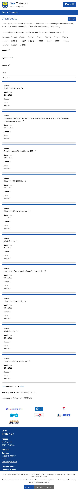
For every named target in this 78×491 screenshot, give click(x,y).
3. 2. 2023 (7, 247)
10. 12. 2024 (8, 127)
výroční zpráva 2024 (13, 88)
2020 (49, 41)
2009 (23, 37)
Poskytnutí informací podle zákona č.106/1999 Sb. (25, 271)
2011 (40, 37)
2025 (24, 44)
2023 (7, 44)
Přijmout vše (29, 487)
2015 (7, 41)
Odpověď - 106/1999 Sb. (14, 181)
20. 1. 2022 (8, 338)
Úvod (3, 12)
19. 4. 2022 (8, 277)
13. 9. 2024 (8, 157)
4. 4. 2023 (7, 217)
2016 (15, 41)
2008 (15, 37)
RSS (72, 19)
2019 (41, 41)
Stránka (9, 386)
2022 (67, 41)
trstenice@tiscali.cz (9, 461)
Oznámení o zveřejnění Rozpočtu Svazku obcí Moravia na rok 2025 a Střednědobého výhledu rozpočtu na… (36, 119)
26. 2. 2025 (8, 95)
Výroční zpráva (11, 241)
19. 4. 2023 (8, 187)
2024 (15, 44)
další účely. (43, 476)
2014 (66, 37)
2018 (32, 41)
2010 (32, 37)
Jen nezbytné (40, 487)
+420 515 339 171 (9, 455)
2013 (58, 37)
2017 (24, 41)
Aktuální (7, 105)
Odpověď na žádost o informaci (17, 211)
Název (5, 50)
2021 (58, 41)
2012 (49, 37)
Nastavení (50, 487)
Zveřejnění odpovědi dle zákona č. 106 (20, 151)
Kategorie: (6, 37)
